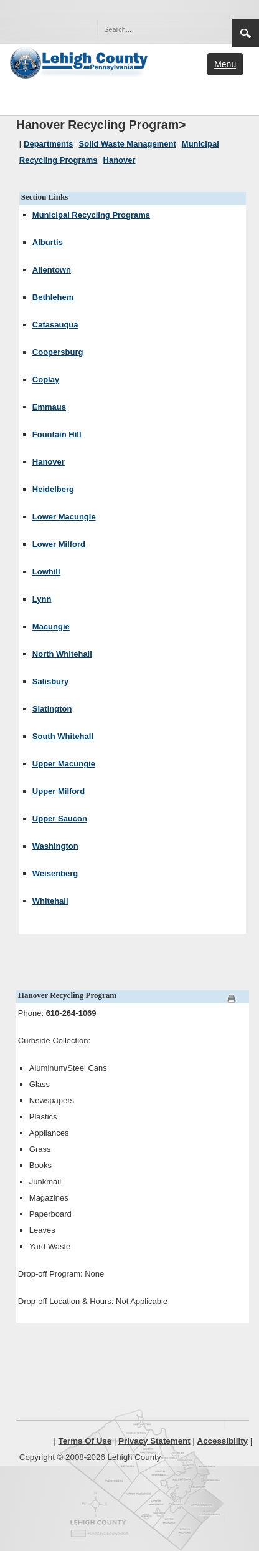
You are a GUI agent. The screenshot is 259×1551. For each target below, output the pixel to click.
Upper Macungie (63, 763)
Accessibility (222, 1441)
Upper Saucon (59, 818)
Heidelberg (53, 489)
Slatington (52, 708)
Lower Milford (58, 544)
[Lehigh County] (80, 62)
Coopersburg (57, 352)
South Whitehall (62, 736)
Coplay (45, 379)
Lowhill (46, 571)
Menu (225, 64)
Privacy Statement (154, 1441)
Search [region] (245, 33)
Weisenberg (55, 873)
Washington (55, 846)
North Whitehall (62, 654)
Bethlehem (52, 297)
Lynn (42, 599)
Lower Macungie (64, 516)
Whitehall (50, 901)
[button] (195, 29)
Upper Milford (58, 791)
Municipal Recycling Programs (91, 215)
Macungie (51, 626)
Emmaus (49, 407)
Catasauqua (55, 324)
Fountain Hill (57, 434)
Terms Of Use (85, 1441)
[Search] (152, 29)
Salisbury (50, 681)
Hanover (48, 461)
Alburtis (47, 242)
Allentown (51, 269)
